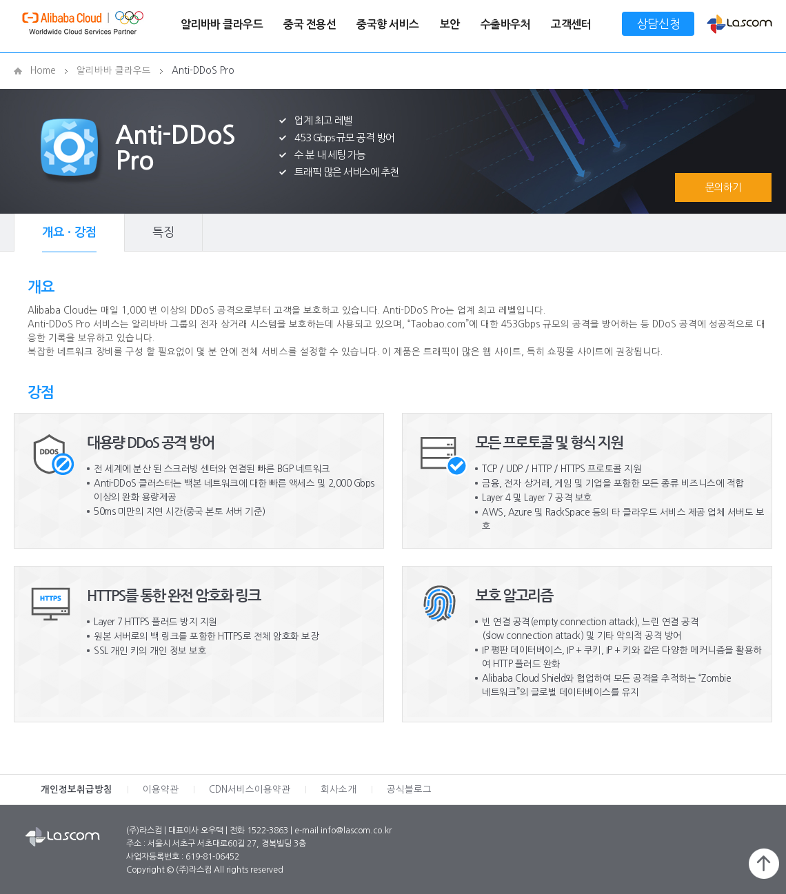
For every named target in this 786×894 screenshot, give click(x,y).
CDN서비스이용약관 (249, 789)
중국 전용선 (309, 24)
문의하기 (723, 187)
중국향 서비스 (387, 24)
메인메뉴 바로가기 (0, 0)
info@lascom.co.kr (356, 830)
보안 (450, 24)
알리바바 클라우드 (222, 24)
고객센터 (571, 24)
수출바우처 (506, 24)
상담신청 (658, 24)
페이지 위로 (764, 864)
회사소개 (338, 789)
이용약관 (161, 789)
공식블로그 (409, 789)
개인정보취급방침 (76, 789)
